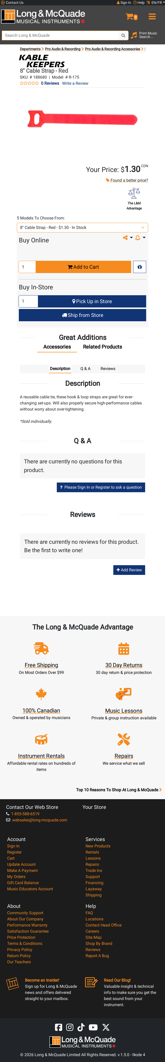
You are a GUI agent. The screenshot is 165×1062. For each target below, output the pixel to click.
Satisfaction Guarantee (28, 931)
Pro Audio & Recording (62, 49)
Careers (92, 931)
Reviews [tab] (108, 368)
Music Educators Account (30, 888)
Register (14, 852)
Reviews (93, 949)
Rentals (92, 852)
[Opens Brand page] (40, 61)
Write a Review (75, 83)
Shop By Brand (99, 943)
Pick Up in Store (92, 301)
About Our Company (25, 919)
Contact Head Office (103, 925)
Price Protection (21, 937)
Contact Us (12, 3)
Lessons (93, 858)
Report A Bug (97, 955)
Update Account (21, 864)
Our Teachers (19, 961)
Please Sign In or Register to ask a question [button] (101, 487)
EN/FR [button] (154, 3)
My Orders (16, 876)
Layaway (94, 888)
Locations (94, 919)
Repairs (92, 864)
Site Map (94, 937)
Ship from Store (82, 315)
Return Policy (19, 955)
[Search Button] (123, 35)
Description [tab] (60, 368)
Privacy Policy (19, 949)
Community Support (25, 912)
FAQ (89, 912)
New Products (98, 846)
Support (93, 876)
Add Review (129, 569)
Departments (30, 49)
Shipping (94, 895)
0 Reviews (50, 83)
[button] (124, 14)
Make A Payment (22, 870)
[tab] (57, 348)
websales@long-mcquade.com (36, 820)
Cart (11, 858)
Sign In (13, 846)
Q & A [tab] (85, 368)
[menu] (151, 14)
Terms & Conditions (24, 943)
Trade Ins (94, 870)
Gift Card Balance (23, 882)
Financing (94, 882)
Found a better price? (126, 180)
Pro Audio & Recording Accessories (112, 49)
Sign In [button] (124, 3)
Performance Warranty (27, 925)
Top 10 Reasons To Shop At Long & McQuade (119, 790)
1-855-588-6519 (22, 813)
